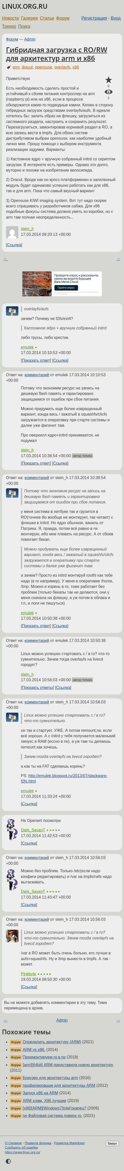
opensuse (43, 67)
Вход (116, 18)
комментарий (37, 375)
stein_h (27, 229)
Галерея (29, 18)
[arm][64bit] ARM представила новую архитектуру (68, 1065)
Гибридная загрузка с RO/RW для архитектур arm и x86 (56, 54)
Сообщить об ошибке (21, 1147)
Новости (10, 18)
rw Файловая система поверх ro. (52, 1115)
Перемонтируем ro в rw (44, 1057)
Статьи (47, 18)
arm (16, 67)
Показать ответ (36, 360)
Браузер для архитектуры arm (50, 1078)
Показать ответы (37, 687)
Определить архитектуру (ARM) (52, 1042)
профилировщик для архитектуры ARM (59, 1085)
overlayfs (62, 67)
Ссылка (14, 245)
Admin (30, 39)
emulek (27, 347)
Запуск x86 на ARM (40, 1093)
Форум (62, 18)
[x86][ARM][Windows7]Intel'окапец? (54, 1108)
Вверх (112, 1143)
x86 (76, 67)
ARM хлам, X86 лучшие (44, 1101)
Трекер (9, 26)
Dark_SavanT (33, 830)
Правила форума (38, 1143)
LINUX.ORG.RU (24, 6)
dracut (27, 67)
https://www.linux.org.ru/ (22, 1152)
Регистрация (94, 18)
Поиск (24, 26)
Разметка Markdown (69, 1143)
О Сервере (13, 1143)
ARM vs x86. (34, 1050)
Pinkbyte (28, 974)
